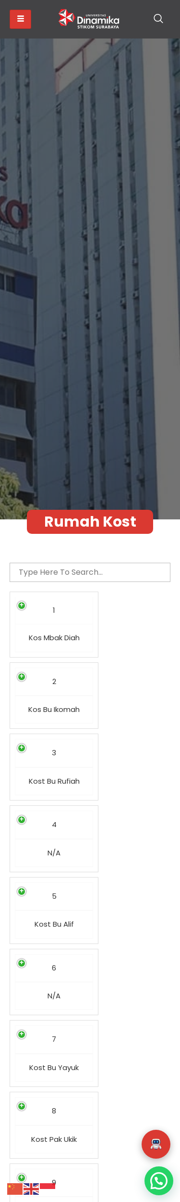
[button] (156, 1144)
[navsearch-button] (158, 19)
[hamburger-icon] (20, 19)
